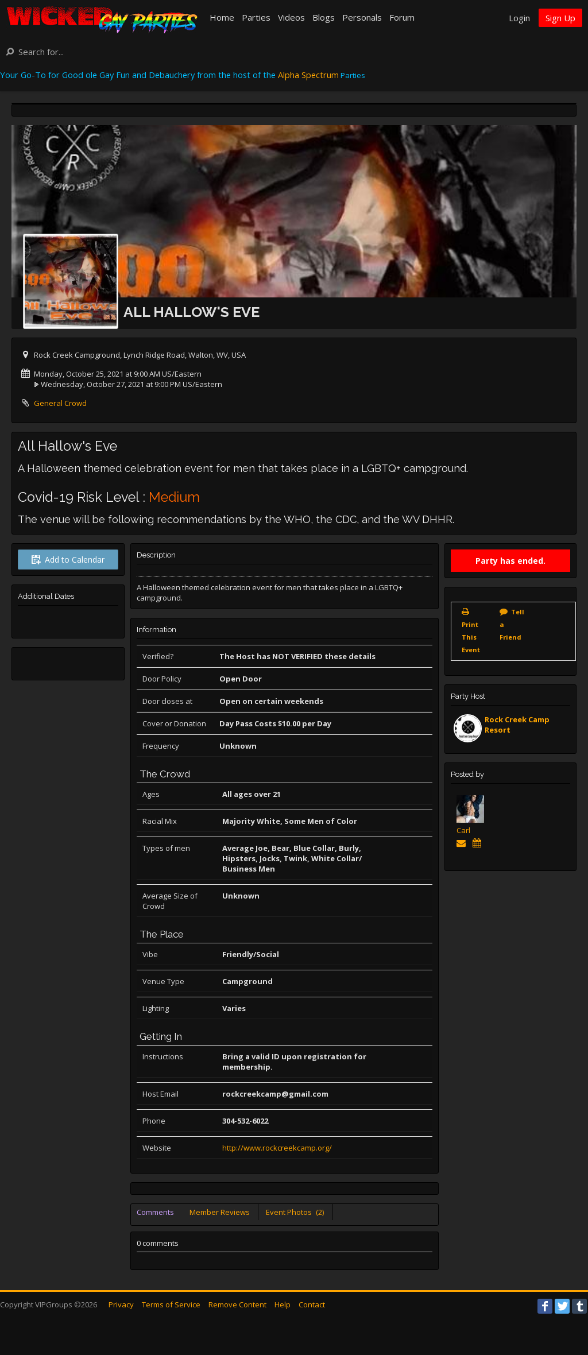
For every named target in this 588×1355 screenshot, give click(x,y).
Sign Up (560, 18)
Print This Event (471, 637)
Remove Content (237, 1304)
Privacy (121, 1304)
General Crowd (60, 403)
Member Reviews (219, 1212)
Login (519, 18)
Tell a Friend (512, 624)
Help (282, 1304)
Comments (155, 1212)
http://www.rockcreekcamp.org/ (277, 1148)
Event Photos (295, 1212)
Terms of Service (171, 1304)
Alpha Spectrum (308, 74)
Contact (312, 1304)
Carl (463, 830)
